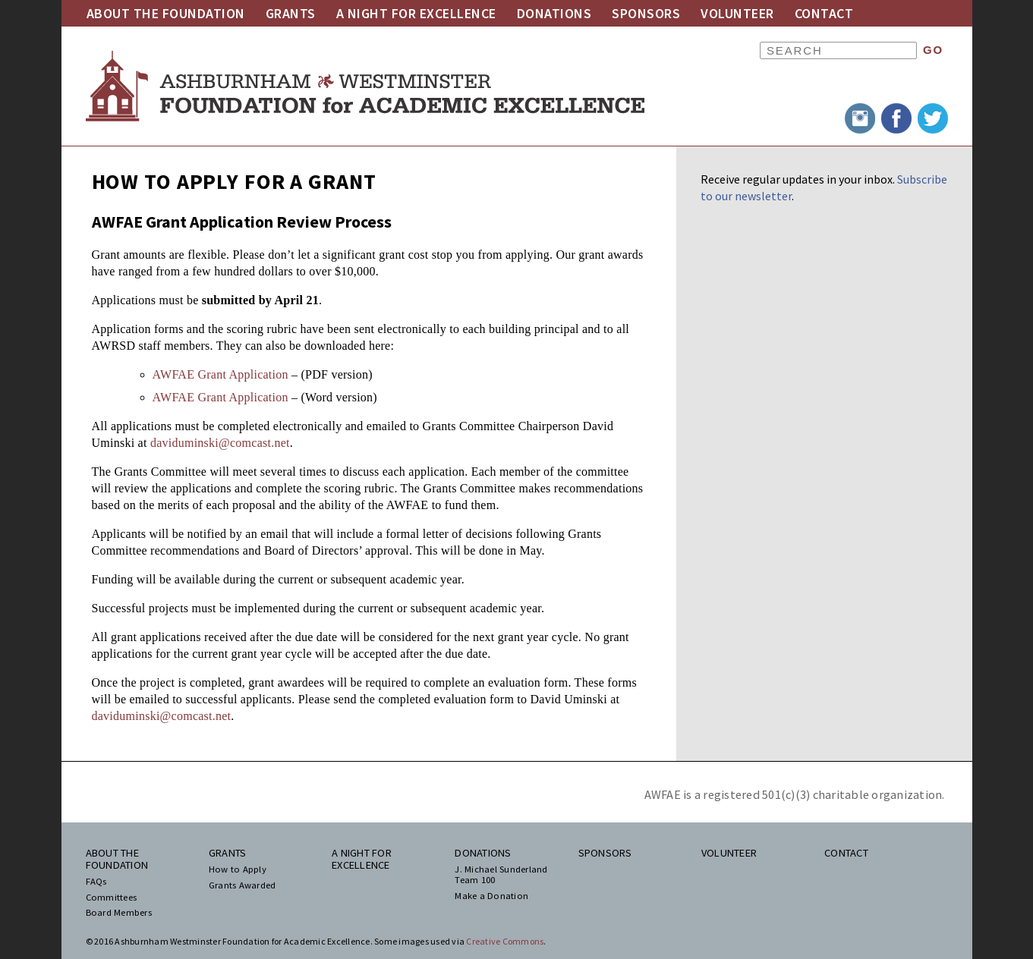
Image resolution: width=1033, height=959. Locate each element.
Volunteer (737, 13)
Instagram (860, 118)
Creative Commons (504, 941)
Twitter (933, 118)
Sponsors (646, 13)
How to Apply (237, 869)
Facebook (896, 118)
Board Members (119, 912)
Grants (291, 13)
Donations (554, 13)
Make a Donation (491, 896)
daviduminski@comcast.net (220, 442)
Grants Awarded (242, 885)
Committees (111, 897)
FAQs (96, 881)
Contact (824, 13)
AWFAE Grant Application (220, 374)
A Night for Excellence (416, 13)
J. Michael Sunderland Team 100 (501, 874)
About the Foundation (166, 13)
